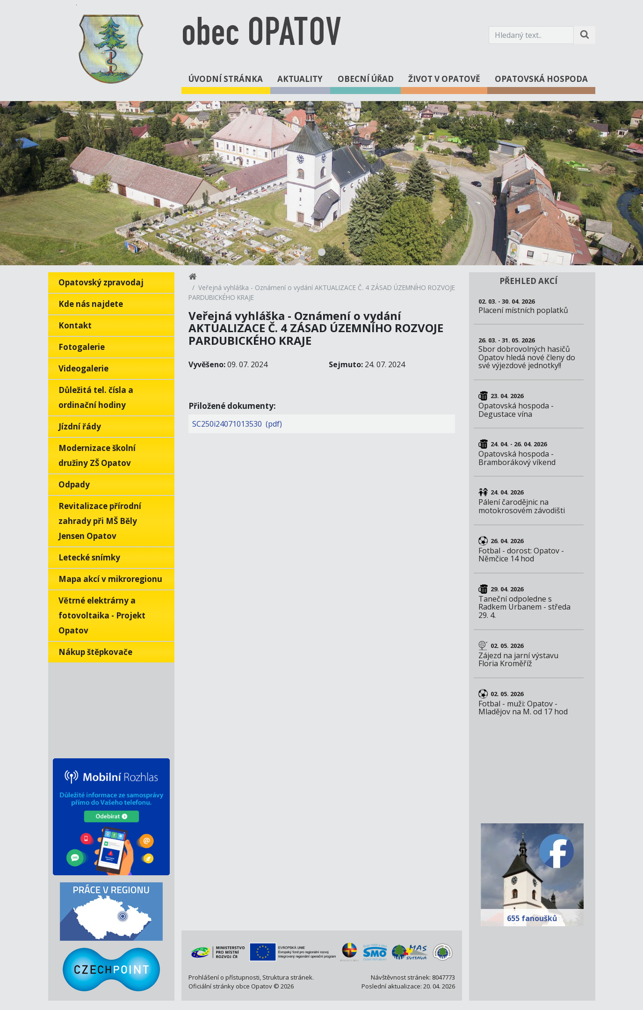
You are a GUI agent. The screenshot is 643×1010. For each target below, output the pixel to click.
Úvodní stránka (225, 78)
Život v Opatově (444, 78)
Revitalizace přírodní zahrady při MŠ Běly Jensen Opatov (99, 521)
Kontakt (75, 325)
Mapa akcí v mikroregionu (110, 579)
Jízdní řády (79, 426)
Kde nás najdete (90, 303)
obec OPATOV (261, 34)
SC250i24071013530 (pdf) (237, 424)
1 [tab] (321, 252)
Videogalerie (83, 368)
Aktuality (300, 78)
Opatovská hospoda (541, 78)
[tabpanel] (321, 183)
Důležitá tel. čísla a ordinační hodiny (95, 397)
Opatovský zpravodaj (101, 282)
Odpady (74, 484)
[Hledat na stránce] (584, 35)
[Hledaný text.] (531, 35)
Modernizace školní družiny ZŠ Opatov (97, 455)
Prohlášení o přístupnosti (224, 977)
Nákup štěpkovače (95, 652)
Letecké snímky (89, 557)
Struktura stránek (287, 977)
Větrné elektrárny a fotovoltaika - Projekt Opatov (101, 615)
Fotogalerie (81, 347)
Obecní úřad (366, 78)
